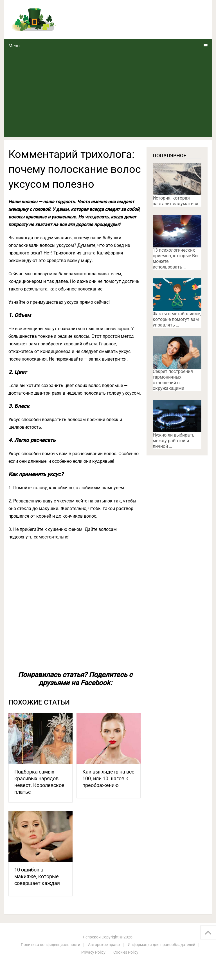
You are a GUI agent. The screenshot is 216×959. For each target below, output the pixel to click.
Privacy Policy (93, 952)
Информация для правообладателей (161, 944)
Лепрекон (92, 937)
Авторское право (104, 944)
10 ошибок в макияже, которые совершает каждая (37, 876)
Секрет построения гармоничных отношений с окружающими (173, 380)
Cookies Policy (125, 952)
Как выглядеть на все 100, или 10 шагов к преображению (108, 778)
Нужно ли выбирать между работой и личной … (174, 440)
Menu (14, 45)
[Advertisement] (108, 94)
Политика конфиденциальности (50, 944)
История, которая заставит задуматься (175, 200)
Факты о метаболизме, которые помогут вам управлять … (177, 319)
